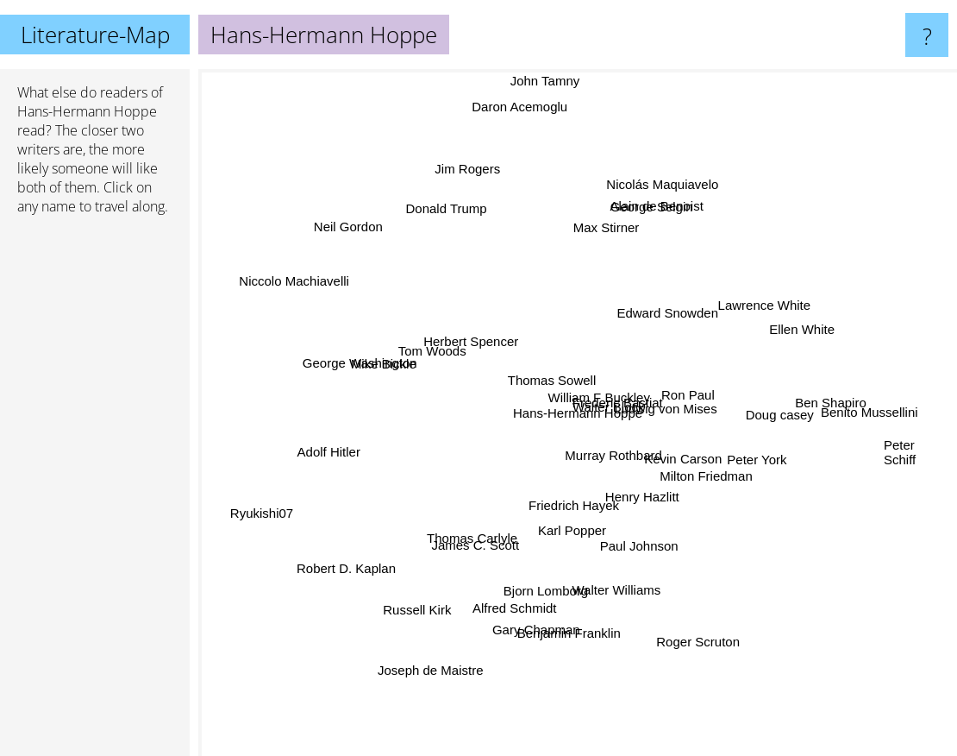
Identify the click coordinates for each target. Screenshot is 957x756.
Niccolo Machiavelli (301, 289)
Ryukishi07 (280, 510)
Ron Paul (692, 391)
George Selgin (645, 236)
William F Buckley (602, 384)
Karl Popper (572, 524)
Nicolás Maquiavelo (679, 162)
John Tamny (544, 105)
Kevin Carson (671, 452)
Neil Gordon (364, 246)
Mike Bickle (396, 373)
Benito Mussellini (857, 413)
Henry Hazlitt (637, 522)
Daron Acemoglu (519, 120)
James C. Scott (484, 533)
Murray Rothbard (640, 489)
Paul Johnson (635, 546)
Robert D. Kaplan (353, 561)
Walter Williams (624, 595)
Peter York (732, 460)
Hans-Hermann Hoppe (87, 111)
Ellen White (767, 337)
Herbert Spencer (490, 349)
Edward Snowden (658, 325)
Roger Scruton (687, 626)
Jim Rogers (464, 180)
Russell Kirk (437, 590)
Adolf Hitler (341, 450)
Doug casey (759, 419)
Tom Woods (436, 351)
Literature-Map (95, 34)
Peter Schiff (900, 460)
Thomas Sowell (535, 369)
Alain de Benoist (656, 196)
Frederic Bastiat (590, 370)
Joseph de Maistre (439, 653)
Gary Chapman (544, 615)
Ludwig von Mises (674, 355)
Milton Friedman (734, 489)
